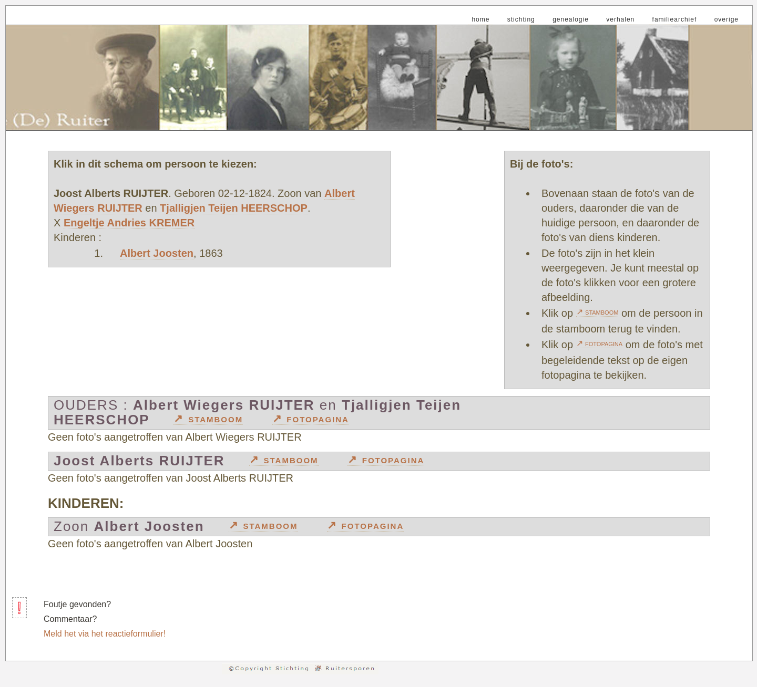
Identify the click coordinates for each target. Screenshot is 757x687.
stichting (521, 19)
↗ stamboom (597, 311)
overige (726, 19)
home (480, 19)
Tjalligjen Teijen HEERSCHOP (234, 208)
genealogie (571, 19)
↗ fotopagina (599, 343)
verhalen (620, 19)
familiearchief (674, 19)
